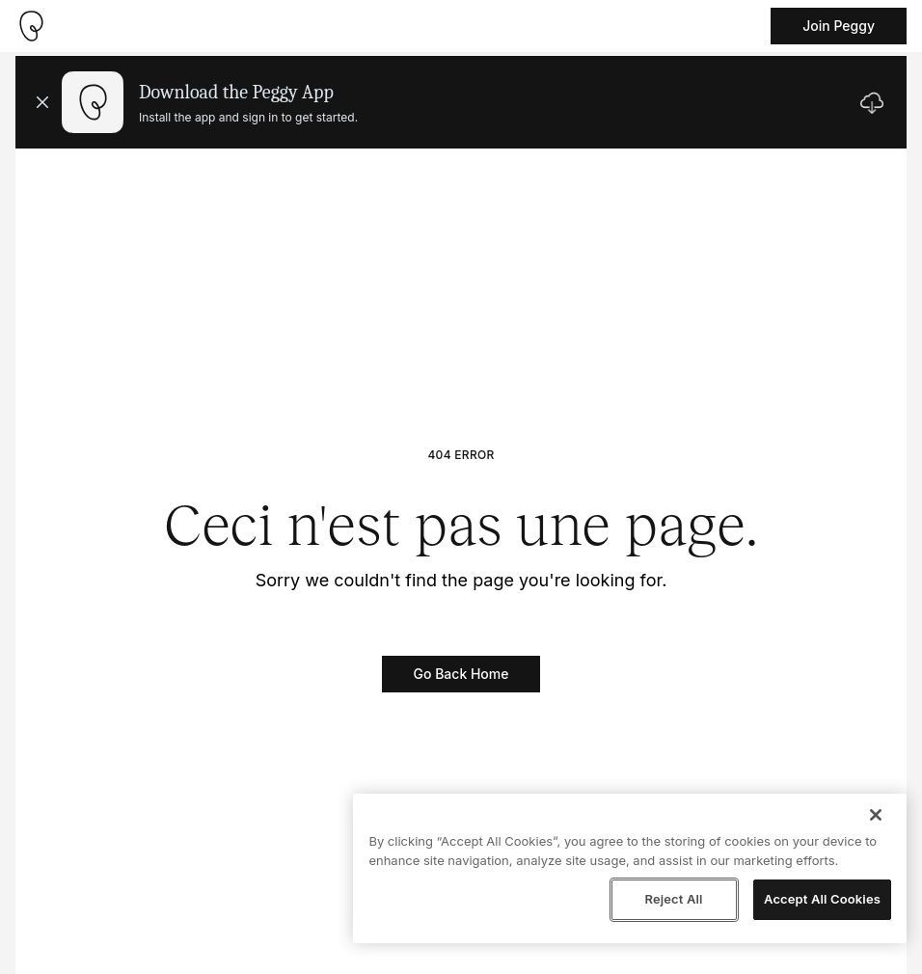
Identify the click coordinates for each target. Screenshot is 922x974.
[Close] (875, 815)
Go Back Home (461, 673)
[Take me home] (30, 26)
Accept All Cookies (822, 898)
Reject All (673, 898)
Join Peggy (838, 25)
